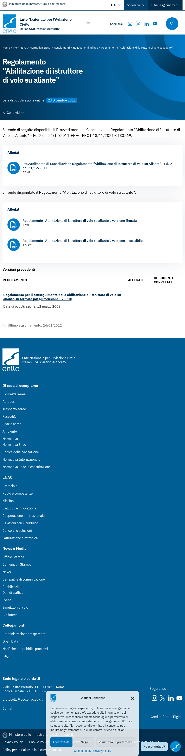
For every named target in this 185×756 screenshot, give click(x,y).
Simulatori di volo (15, 607)
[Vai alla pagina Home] (6, 47)
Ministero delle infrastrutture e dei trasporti (37, 4)
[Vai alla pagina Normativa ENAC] (40, 47)
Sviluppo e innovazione (19, 508)
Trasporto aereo (14, 409)
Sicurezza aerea (14, 394)
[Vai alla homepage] (40, 23)
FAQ (5, 656)
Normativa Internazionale (21, 459)
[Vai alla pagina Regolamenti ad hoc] (85, 47)
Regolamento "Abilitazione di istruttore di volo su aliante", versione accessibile (83, 240)
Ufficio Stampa (13, 557)
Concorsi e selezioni (17, 530)
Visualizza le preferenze (115, 742)
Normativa (10, 439)
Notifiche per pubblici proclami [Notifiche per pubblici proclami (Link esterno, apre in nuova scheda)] (25, 649)
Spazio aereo (11, 424)
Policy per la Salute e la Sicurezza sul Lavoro (34, 750)
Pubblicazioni (12, 587)
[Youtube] (155, 24)
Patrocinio (10, 486)
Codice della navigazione (20, 452)
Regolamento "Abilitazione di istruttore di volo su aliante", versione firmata (80, 220)
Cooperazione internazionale (23, 516)
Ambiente (9, 431)
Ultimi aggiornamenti (165, 5)
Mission (8, 501)
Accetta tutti (61, 742)
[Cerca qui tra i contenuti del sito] (170, 23)
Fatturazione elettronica (20, 538)
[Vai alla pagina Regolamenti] (62, 47)
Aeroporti (9, 401)
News (6, 572)
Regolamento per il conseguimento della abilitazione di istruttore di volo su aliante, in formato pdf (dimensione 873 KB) (62, 297)
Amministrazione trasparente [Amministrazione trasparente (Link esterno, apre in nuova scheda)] (24, 634)
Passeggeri (10, 416)
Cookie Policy (82, 751)
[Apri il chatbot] (175, 746)
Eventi (7, 600)
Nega (84, 742)
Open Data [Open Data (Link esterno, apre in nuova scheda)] (10, 641)
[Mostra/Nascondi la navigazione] (88, 23)
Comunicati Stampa (16, 564)
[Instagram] (130, 24)
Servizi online (136, 5)
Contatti (8, 708)
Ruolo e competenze (17, 493)
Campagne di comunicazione (23, 579)
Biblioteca (9, 615)
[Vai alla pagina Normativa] (19, 47)
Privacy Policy (102, 751)
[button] (132, 698)
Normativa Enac (14, 444)
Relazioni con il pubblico (20, 523)
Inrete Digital (173, 717)
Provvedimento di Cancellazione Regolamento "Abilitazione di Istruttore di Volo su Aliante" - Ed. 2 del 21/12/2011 (97, 166)
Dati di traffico (12, 592)
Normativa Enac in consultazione (26, 467)
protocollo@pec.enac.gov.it (22, 699)
